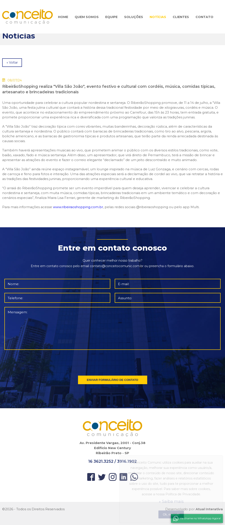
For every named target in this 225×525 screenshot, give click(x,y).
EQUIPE (111, 17)
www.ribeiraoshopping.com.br (78, 207)
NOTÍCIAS (158, 17)
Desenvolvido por (194, 509)
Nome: (13, 284)
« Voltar (12, 62)
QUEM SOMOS (87, 17)
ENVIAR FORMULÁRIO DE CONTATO (112, 380)
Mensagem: (17, 312)
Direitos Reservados (48, 509)
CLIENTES (181, 17)
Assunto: (125, 298)
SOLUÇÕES (133, 17)
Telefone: (15, 298)
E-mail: (123, 284)
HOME (63, 17)
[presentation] (113, 361)
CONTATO (204, 17)
